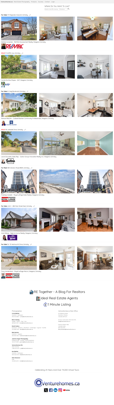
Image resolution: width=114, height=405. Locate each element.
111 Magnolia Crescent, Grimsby (15, 15)
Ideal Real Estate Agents (57, 298)
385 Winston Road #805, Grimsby (15, 168)
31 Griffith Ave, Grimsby (11, 53)
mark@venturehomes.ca (26, 361)
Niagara (36, 42)
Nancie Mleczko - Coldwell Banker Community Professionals (21, 118)
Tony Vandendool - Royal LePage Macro (14, 271)
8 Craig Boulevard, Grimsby (13, 91)
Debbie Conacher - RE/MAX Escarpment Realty (17, 42)
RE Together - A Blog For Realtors (57, 292)
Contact (47, 2)
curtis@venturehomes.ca (26, 316)
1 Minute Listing (57, 304)
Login (53, 2)
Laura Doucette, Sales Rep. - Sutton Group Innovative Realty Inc (22, 157)
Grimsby (43, 42)
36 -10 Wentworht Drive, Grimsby (15, 244)
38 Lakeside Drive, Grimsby (12, 130)
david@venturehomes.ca (26, 329)
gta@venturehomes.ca (26, 348)
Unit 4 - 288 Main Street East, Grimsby (17, 206)
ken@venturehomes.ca (26, 354)
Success (40, 2)
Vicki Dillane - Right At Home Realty (13, 233)
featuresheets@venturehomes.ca (66, 329)
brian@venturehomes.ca (26, 323)
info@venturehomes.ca (64, 321)
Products (34, 2)
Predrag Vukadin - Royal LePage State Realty (16, 195)
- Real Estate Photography (15, 2)
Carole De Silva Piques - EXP (10, 80)
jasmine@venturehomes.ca (27, 342)
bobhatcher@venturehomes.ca (28, 335)
